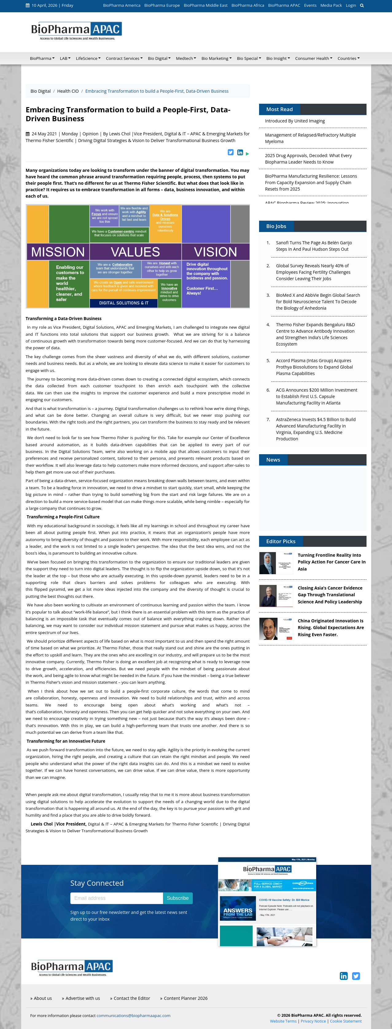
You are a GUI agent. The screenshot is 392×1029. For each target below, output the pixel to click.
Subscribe (178, 898)
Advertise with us (81, 998)
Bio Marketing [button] (214, 58)
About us (41, 998)
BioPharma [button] (41, 58)
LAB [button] (63, 58)
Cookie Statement (346, 1021)
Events (310, 5)
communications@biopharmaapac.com (134, 1015)
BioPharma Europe (162, 5)
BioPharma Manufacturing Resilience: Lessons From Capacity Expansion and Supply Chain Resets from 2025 (311, 183)
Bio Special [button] (247, 58)
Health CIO (68, 91)
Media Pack (331, 5)
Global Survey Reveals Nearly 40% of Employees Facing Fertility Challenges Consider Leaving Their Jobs (313, 272)
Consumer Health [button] (312, 58)
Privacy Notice (313, 1021)
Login (351, 5)
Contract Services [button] (122, 58)
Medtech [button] (184, 58)
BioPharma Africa (247, 5)
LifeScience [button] (86, 58)
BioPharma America (122, 5)
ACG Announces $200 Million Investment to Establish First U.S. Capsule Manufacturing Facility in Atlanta (316, 396)
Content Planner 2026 (184, 998)
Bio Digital (41, 91)
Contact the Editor (130, 998)
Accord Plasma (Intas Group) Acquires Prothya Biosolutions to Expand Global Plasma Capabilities (314, 367)
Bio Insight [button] (276, 58)
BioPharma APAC (284, 5)
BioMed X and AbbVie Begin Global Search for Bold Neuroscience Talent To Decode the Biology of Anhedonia (318, 301)
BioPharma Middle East (206, 5)
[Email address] (116, 898)
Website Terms (283, 1021)
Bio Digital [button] (157, 58)
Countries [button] (347, 58)
